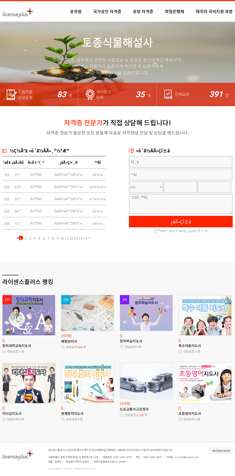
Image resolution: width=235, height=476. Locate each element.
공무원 (76, 11)
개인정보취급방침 (221, 451)
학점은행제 (174, 11)
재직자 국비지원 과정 (214, 11)
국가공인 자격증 (107, 11)
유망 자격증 (143, 11)
